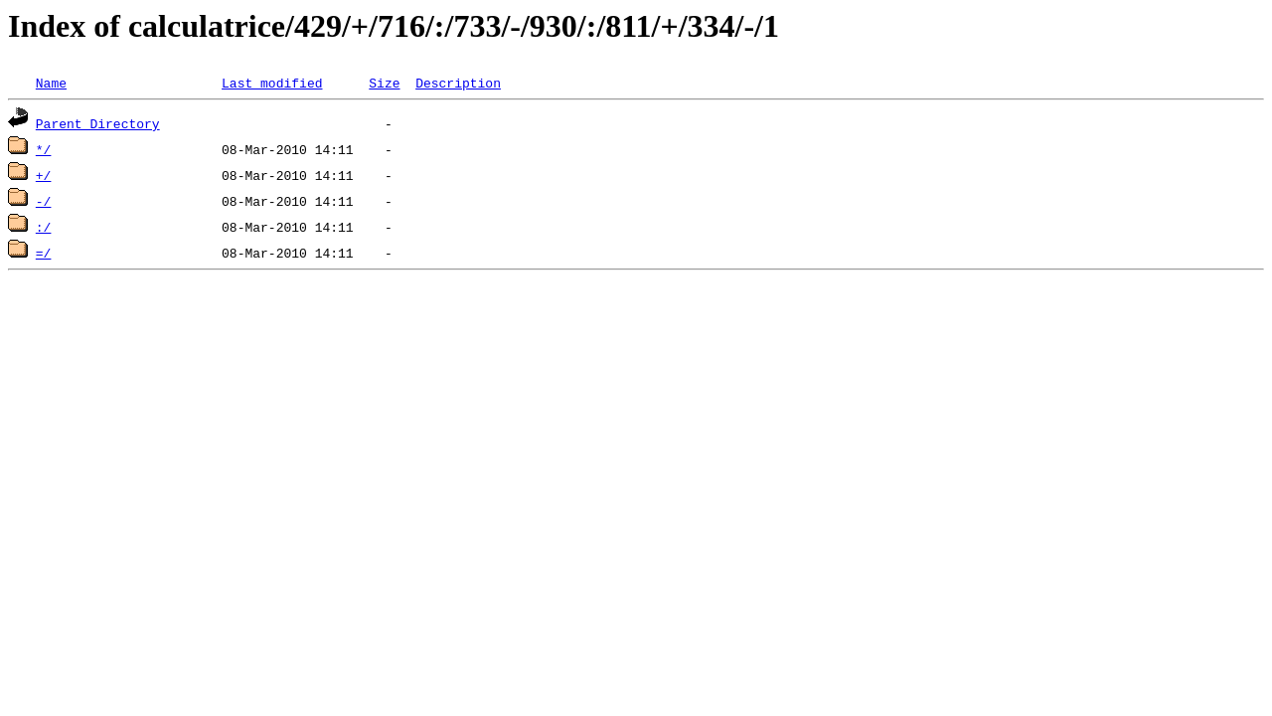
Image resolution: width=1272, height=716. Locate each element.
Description (458, 82)
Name (51, 82)
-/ (44, 201)
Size (384, 82)
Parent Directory (98, 123)
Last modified (272, 82)
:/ (44, 227)
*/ (44, 149)
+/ (44, 175)
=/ (44, 253)
